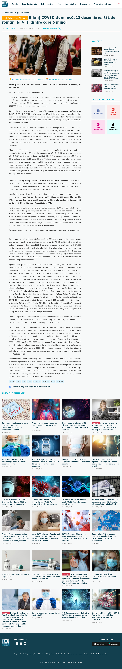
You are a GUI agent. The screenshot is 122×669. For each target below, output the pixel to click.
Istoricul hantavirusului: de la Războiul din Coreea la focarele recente (111, 87)
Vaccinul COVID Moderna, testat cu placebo (16, 575)
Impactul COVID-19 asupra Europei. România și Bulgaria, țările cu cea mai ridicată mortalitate (104, 537)
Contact (86, 654)
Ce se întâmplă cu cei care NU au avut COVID (46, 614)
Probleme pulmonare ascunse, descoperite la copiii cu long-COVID (44, 425)
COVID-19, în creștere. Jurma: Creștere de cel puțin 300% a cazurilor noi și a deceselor (14, 502)
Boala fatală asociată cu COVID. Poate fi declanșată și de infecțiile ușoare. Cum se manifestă (106, 616)
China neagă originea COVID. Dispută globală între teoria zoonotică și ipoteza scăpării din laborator (75, 426)
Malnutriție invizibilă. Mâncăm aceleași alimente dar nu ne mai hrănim (111, 50)
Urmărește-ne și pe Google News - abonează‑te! (31, 387)
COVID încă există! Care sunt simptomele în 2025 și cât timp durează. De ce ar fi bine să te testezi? (74, 537)
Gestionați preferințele (75, 654)
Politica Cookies (61, 654)
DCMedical (5, 13)
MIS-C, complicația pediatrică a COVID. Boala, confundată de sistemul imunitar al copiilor (75, 615)
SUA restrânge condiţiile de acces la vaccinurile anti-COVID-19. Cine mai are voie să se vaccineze (45, 462)
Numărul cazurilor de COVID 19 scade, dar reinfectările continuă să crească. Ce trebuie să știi (106, 502)
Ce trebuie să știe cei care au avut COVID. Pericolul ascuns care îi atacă (74, 502)
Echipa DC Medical (10, 28)
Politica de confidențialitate (45, 654)
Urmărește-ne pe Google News (60, 79)
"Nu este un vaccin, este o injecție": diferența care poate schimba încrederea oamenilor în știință (105, 462)
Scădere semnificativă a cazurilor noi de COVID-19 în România (104, 576)
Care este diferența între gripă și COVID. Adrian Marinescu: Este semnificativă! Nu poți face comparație (105, 426)
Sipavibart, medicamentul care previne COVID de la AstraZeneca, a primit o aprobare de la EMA (15, 426)
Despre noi (17, 654)
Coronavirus (25, 13)
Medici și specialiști (29, 654)
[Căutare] (119, 4)
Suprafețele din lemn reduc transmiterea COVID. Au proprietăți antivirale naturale (44, 502)
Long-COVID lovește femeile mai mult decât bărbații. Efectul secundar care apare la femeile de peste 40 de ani (46, 537)
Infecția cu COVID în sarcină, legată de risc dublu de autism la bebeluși (76, 461)
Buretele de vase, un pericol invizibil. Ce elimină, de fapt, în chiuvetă (110, 61)
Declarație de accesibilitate (99, 654)
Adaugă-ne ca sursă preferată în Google (28, 79)
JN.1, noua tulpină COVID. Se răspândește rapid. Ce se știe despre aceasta (14, 461)
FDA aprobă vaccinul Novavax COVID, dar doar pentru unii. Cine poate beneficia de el (46, 576)
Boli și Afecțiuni (15, 13)
